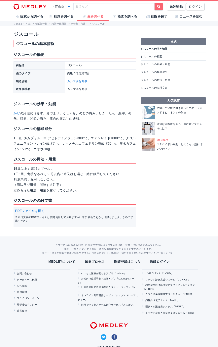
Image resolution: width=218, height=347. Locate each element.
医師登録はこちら (127, 261)
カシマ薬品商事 (77, 81)
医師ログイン (160, 261)
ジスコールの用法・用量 (155, 79)
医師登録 (176, 6)
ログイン (195, 6)
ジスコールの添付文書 (154, 87)
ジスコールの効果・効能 (155, 64)
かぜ (17, 113)
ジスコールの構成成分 (154, 72)
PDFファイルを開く (30, 211)
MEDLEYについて (61, 261)
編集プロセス (95, 261)
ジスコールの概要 (151, 56)
